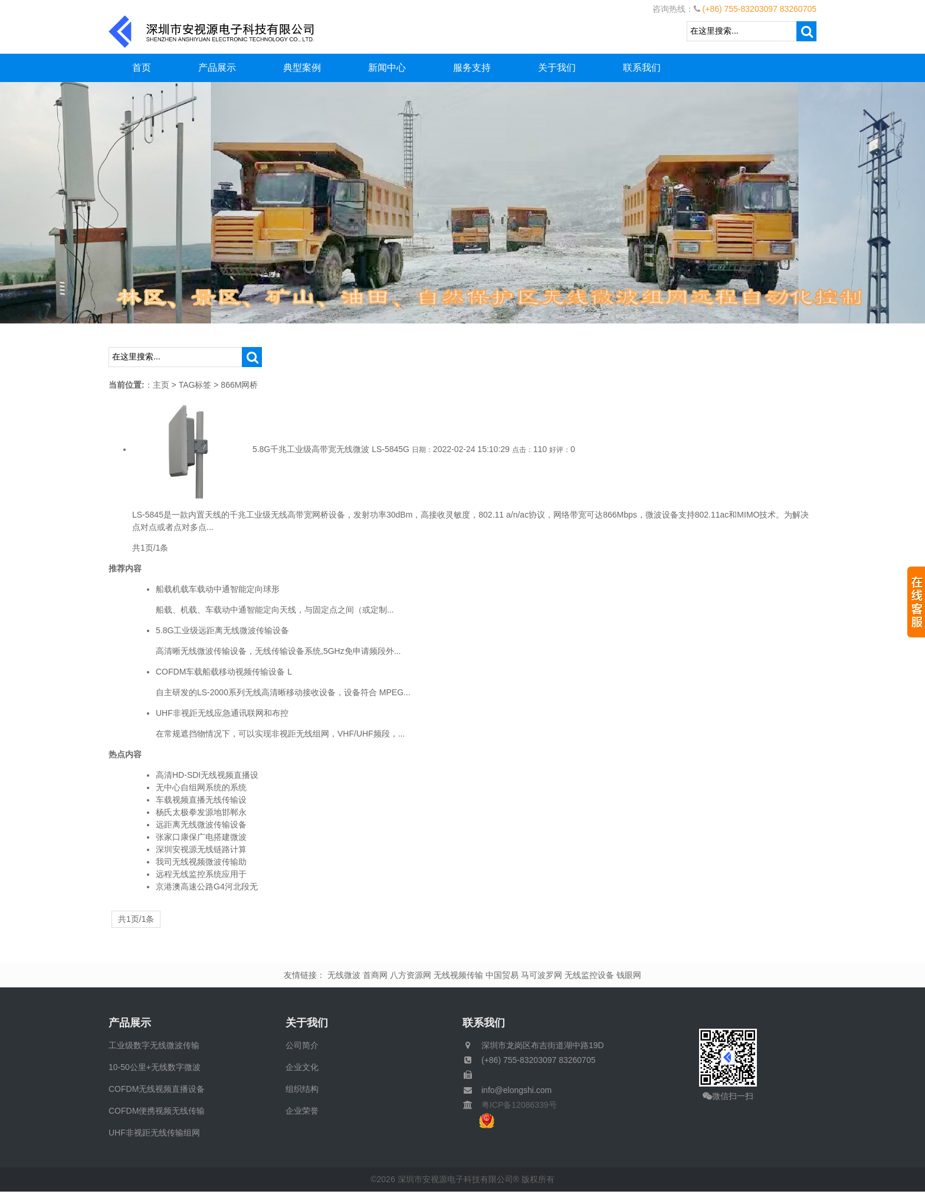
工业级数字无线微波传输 (154, 1045)
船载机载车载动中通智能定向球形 (218, 589)
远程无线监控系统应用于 (201, 874)
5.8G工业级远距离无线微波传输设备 (222, 630)
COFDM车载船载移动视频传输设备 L (224, 671)
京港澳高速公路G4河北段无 (207, 886)
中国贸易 (502, 975)
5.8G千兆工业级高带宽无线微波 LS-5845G (330, 449)
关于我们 (557, 68)
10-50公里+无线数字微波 (155, 1067)
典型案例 (302, 68)
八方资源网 (410, 975)
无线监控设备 (589, 975)
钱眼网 (628, 975)
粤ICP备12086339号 (515, 1105)
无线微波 (343, 975)
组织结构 (302, 1089)
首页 (141, 68)
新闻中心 (387, 68)
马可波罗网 (541, 975)
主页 (161, 385)
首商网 (375, 975)
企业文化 (302, 1067)
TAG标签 (195, 385)
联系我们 (642, 68)
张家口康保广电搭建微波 (201, 837)
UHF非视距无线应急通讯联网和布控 (222, 713)
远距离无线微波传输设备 (201, 824)
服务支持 (472, 68)
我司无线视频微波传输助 (201, 861)
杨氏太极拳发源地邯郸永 (201, 812)
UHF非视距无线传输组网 (154, 1132)
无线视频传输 (458, 975)
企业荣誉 (302, 1110)
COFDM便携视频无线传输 (157, 1110)
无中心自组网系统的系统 (201, 787)
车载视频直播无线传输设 (201, 799)
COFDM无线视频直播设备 (157, 1089)
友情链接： (304, 975)
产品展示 (217, 68)
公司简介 (302, 1045)
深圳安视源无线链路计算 (201, 849)
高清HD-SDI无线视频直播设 (207, 775)
